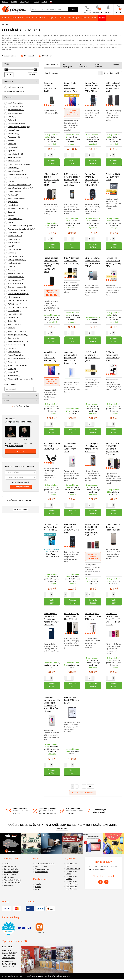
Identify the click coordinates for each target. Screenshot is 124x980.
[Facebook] (100, 882)
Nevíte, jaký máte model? (21, 482)
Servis (37, 889)
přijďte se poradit (99, 812)
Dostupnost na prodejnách (13, 91)
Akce (101, 18)
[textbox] (21, 389)
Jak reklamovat (9, 877)
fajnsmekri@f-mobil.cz (14, 446)
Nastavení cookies (41, 872)
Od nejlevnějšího (67, 65)
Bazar (94, 18)
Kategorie (8, 97)
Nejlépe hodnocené (99, 65)
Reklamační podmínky (11, 872)
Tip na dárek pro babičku (71, 872)
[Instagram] (106, 882)
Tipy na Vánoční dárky (71, 865)
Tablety (28, 18)
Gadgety (51, 18)
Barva (6, 401)
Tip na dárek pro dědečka (71, 877)
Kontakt (44, 2)
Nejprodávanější (52, 64)
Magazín (14, 2)
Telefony (4, 18)
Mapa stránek (8, 885)
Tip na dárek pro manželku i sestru (72, 883)
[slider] (6, 70)
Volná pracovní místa (42, 869)
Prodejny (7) (24, 2)
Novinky (116, 64)
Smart (61, 18)
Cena (6, 64)
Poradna (5, 2)
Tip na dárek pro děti (73, 869)
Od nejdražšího (83, 65)
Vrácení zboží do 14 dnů (12, 880)
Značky (36, 2)
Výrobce (7, 396)
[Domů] (3, 24)
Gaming (85, 18)
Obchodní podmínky (11, 869)
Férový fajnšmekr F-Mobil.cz (45, 863)
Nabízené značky (41, 866)
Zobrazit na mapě (8, 958)
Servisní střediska (10, 874)
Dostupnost (9, 81)
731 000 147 (18, 443)
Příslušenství (17, 18)
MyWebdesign (65, 976)
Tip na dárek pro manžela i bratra (71, 888)
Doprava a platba (10, 866)
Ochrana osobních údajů (12, 883)
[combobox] (20, 389)
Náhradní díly (73, 18)
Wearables (40, 18)
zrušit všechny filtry (20, 406)
